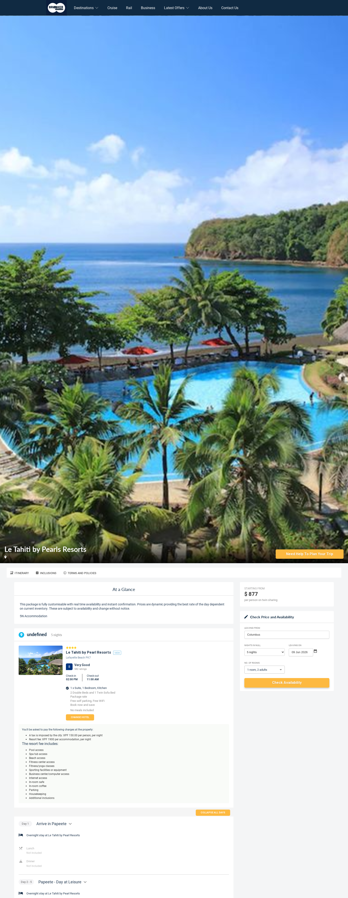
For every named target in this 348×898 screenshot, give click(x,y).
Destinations (86, 7)
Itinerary (19, 573)
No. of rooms (252, 662)
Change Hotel (80, 717)
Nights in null (252, 645)
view (117, 652)
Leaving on (295, 645)
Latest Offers (176, 7)
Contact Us (229, 7)
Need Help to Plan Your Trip (309, 554)
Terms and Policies (79, 573)
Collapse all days (213, 812)
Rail (129, 7)
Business (148, 7)
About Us (205, 7)
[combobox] (286, 635)
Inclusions (46, 573)
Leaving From (252, 627)
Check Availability (287, 682)
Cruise (112, 7)
